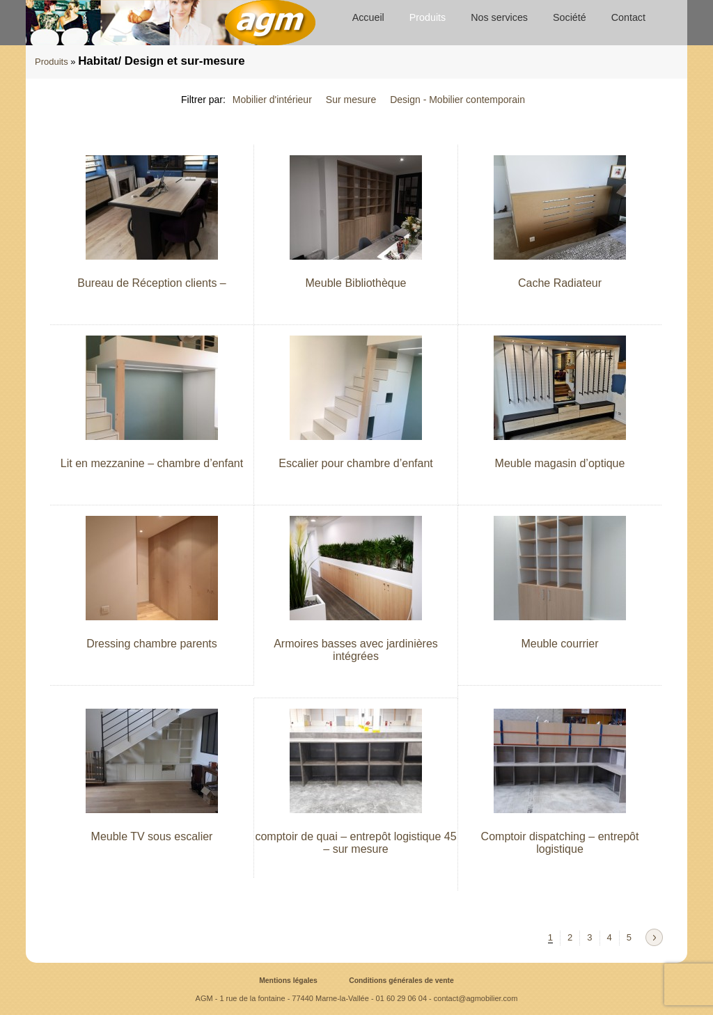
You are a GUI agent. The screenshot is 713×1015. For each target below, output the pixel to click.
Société (569, 17)
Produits (427, 17)
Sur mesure (351, 99)
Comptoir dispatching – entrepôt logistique (560, 843)
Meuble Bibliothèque (356, 283)
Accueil (368, 17)
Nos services (499, 17)
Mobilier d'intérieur (272, 99)
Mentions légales (288, 980)
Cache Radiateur (560, 283)
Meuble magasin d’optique (560, 463)
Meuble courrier (559, 644)
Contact (628, 17)
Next (654, 937)
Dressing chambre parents (151, 644)
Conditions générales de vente (401, 980)
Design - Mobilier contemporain (457, 99)
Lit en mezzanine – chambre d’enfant (152, 463)
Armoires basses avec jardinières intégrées (356, 650)
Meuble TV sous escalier (152, 836)
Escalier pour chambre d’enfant (355, 463)
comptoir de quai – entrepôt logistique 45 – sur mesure (355, 843)
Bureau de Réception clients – (151, 283)
